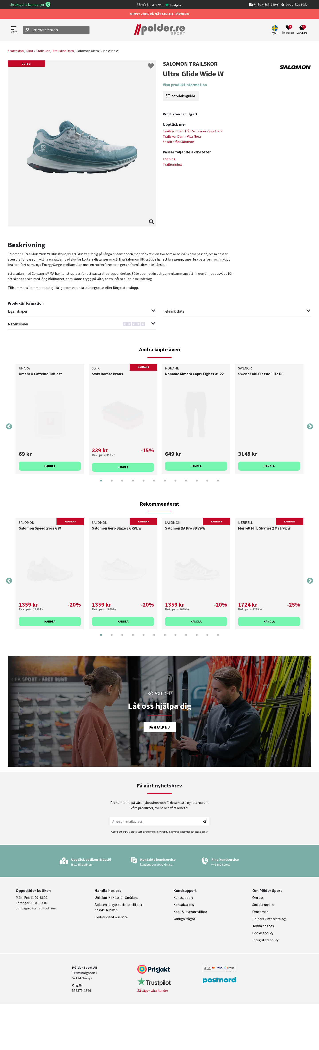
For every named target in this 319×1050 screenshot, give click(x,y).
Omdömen (260, 911)
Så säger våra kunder (152, 990)
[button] (275, 30)
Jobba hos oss (263, 926)
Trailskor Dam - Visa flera (182, 136)
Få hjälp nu (159, 727)
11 (207, 484)
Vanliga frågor (184, 919)
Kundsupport (183, 897)
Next (309, 426)
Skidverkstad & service (111, 917)
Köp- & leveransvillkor (190, 911)
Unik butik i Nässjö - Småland (116, 897)
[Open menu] (14, 30)
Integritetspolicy (265, 940)
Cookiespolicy (262, 933)
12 (218, 484)
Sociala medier (263, 904)
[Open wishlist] (288, 30)
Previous (9, 426)
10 (196, 484)
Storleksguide (180, 96)
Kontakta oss (183, 904)
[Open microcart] (302, 30)
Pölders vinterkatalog (269, 919)
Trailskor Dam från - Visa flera (192, 131)
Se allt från (178, 141)
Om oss (258, 897)
